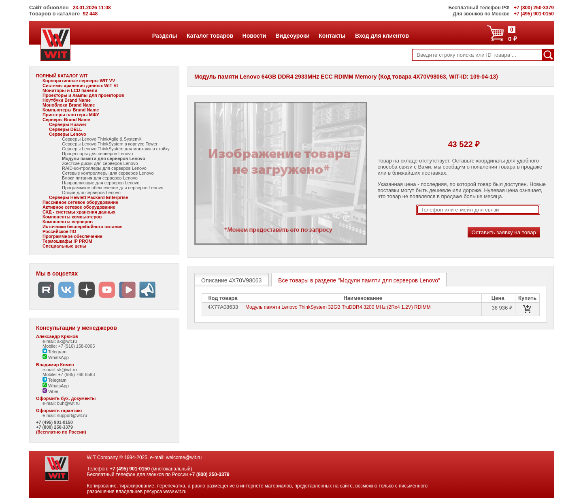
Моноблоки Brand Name (69, 105)
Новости (254, 35)
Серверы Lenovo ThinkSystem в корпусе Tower (109, 143)
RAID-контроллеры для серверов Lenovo (104, 168)
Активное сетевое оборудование (79, 207)
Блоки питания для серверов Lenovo (100, 177)
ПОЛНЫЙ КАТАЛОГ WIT (62, 75)
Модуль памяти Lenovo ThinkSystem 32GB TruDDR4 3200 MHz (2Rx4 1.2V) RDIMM (338, 307)
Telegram (54, 351)
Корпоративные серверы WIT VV (79, 80)
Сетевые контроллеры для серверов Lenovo (108, 173)
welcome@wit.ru (184, 457)
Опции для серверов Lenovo (91, 192)
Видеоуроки (292, 35)
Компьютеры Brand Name (71, 109)
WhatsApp (56, 357)
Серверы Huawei (67, 124)
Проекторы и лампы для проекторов (83, 95)
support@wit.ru (72, 415)
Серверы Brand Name (66, 119)
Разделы (164, 35)
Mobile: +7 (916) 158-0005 (69, 346)
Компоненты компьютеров (72, 216)
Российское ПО (59, 231)
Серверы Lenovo (67, 134)
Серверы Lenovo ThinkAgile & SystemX (102, 139)
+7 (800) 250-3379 (54, 427)
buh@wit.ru (68, 403)
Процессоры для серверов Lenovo (97, 153)
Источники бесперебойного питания (83, 226)
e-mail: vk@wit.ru (60, 369)
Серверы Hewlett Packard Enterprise (88, 197)
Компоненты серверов (68, 221)
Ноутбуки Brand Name (67, 100)
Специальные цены (64, 246)
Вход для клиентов (382, 35)
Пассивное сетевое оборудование (80, 202)
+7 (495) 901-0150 (54, 422)
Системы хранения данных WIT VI (80, 85)
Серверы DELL (65, 129)
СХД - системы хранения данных (79, 211)
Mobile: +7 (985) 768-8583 (69, 374)
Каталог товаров (210, 35)
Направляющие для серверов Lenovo (101, 182)
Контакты (332, 35)
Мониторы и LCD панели (70, 90)
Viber (51, 391)
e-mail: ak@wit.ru (60, 341)
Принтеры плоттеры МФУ (71, 114)
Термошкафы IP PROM (67, 241)
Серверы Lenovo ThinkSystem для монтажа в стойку (116, 148)
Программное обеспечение (72, 236)
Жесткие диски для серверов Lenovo (100, 163)
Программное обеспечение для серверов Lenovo (112, 187)
